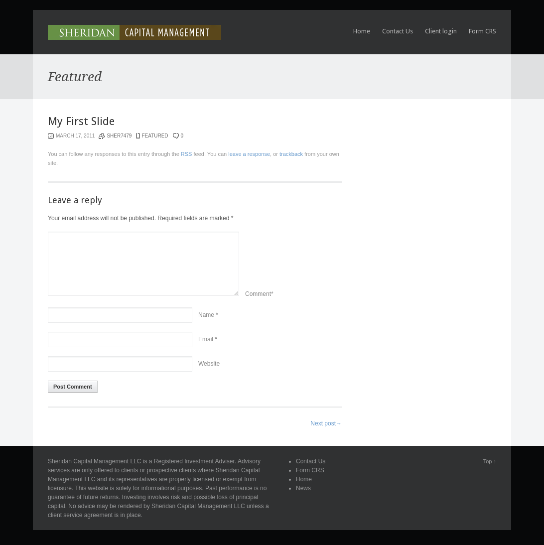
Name (206, 314)
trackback (291, 154)
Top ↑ (489, 461)
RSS (186, 154)
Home (361, 31)
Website (209, 363)
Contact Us (397, 31)
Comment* (259, 293)
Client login (441, 31)
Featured (154, 135)
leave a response (249, 154)
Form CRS (482, 31)
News (303, 488)
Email (205, 339)
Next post (326, 423)
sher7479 (119, 135)
